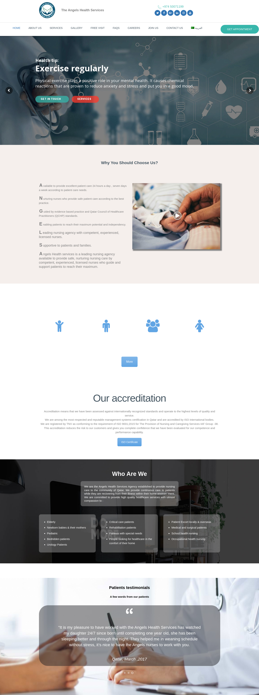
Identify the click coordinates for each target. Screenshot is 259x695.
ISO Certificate (129, 442)
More (129, 368)
